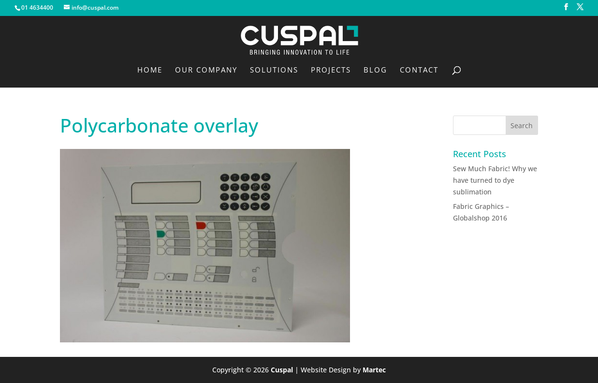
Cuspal (282, 369)
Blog (375, 70)
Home (149, 70)
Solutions (274, 70)
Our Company (206, 70)
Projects (331, 70)
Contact (419, 70)
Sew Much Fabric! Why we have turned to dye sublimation (495, 180)
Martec (374, 369)
